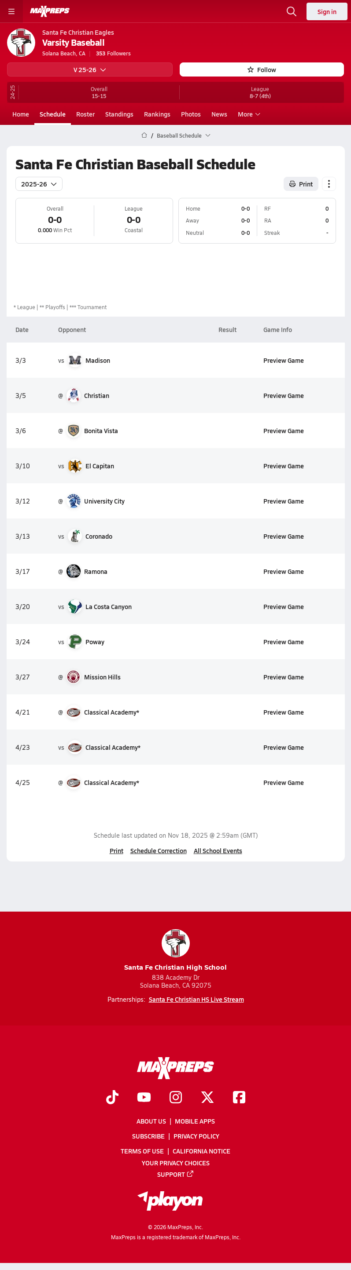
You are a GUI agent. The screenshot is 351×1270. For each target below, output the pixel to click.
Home (20, 113)
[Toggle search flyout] (291, 11)
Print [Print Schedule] (301, 183)
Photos (191, 113)
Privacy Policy (196, 1136)
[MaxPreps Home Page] (144, 135)
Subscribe (148, 1136)
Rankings (157, 113)
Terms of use (142, 1151)
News (219, 113)
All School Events (217, 850)
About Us (151, 1121)
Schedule (53, 113)
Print (116, 850)
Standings (119, 113)
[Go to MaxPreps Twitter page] (207, 1098)
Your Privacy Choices (176, 1162)
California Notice (201, 1151)
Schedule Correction (158, 850)
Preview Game (283, 359)
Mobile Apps (195, 1121)
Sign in (327, 11)
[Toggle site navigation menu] (11, 11)
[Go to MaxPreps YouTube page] (144, 1098)
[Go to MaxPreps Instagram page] (176, 1098)
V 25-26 (90, 69)
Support (175, 1174)
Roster (85, 113)
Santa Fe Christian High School (175, 950)
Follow (262, 69)
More (248, 113)
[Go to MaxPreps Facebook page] (239, 1098)
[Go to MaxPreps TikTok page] (112, 1098)
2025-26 (39, 183)
